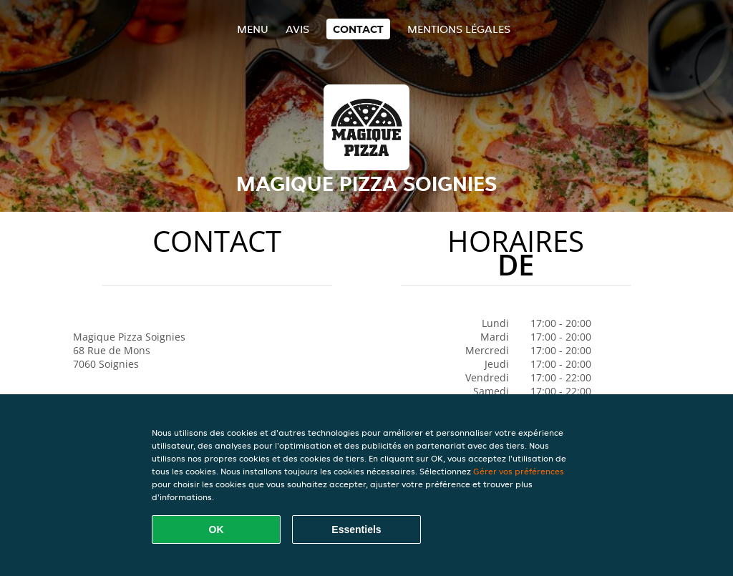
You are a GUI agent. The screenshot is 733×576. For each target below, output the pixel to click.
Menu (252, 28)
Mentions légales (458, 28)
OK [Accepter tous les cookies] (216, 529)
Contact (358, 28)
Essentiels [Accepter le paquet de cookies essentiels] (356, 529)
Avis (297, 28)
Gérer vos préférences (518, 471)
